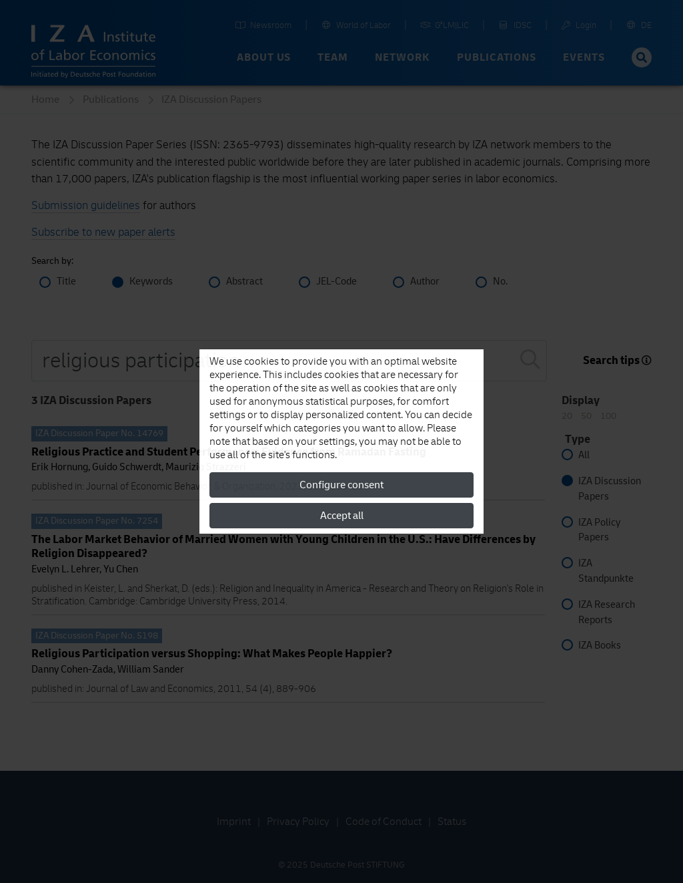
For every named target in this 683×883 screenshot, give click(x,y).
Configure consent (341, 485)
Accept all (342, 515)
